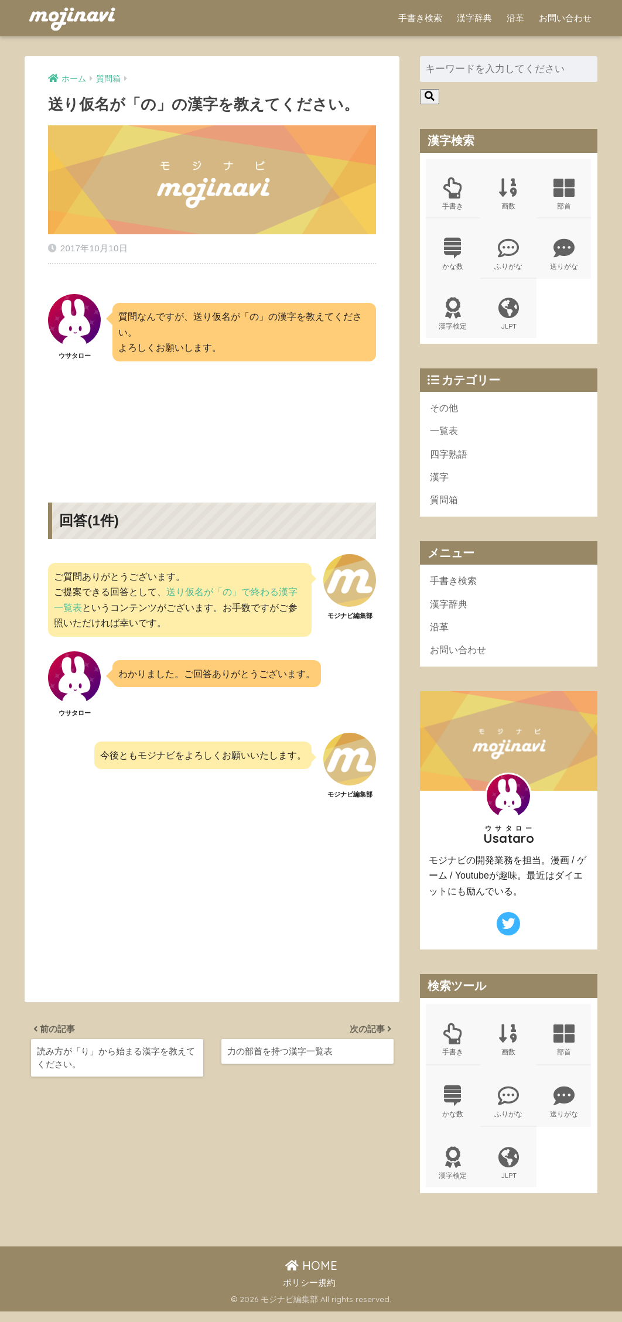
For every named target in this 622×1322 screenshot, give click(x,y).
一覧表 (445, 436)
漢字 (440, 483)
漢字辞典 (474, 18)
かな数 (453, 256)
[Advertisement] (212, 416)
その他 (445, 412)
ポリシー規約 (309, 1292)
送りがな (564, 256)
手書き (453, 194)
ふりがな (508, 256)
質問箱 (445, 507)
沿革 (515, 18)
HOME (311, 1276)
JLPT (508, 317)
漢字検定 (453, 317)
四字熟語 (450, 459)
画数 (508, 194)
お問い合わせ (565, 18)
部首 (564, 194)
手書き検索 (420, 18)
